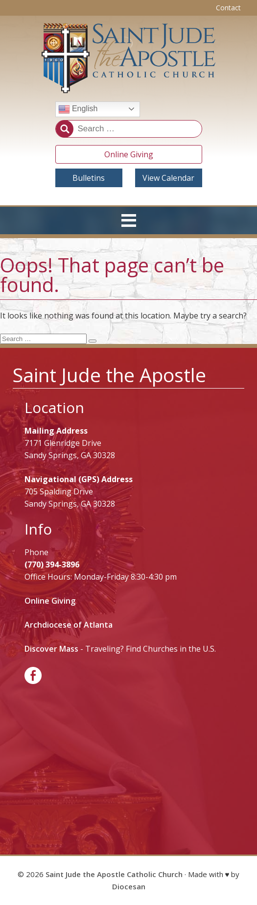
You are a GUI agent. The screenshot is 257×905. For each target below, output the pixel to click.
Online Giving (128, 154)
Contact (228, 7)
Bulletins (88, 177)
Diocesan (128, 886)
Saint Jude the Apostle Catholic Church (114, 874)
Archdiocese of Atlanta (68, 624)
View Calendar (168, 177)
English (78, 109)
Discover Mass (51, 648)
